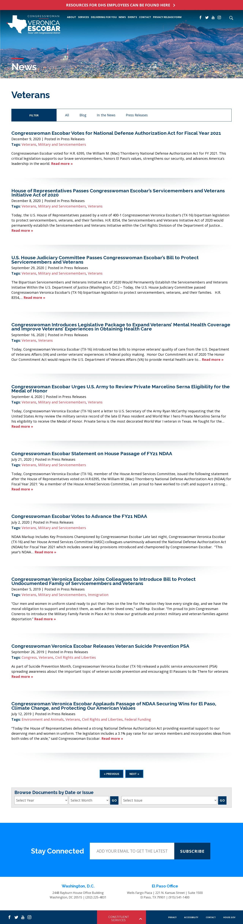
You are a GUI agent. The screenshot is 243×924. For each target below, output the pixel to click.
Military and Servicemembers (62, 144)
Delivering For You (104, 17)
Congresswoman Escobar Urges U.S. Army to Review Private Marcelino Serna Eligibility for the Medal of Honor (120, 389)
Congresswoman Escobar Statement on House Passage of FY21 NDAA (91, 453)
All (67, 115)
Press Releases (137, 115)
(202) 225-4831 (95, 897)
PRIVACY (172, 917)
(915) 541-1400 (179, 897)
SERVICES (83, 17)
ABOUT (71, 17)
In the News (106, 115)
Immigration (98, 594)
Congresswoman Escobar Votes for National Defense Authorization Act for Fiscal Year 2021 (116, 133)
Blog (83, 115)
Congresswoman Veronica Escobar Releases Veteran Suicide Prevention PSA (100, 646)
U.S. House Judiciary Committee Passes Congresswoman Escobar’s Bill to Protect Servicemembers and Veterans (105, 260)
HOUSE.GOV (229, 917)
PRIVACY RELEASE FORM (167, 17)
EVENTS (132, 17)
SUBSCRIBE (192, 851)
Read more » (62, 163)
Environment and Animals (43, 719)
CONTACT (145, 17)
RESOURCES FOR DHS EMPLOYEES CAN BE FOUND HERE (118, 5)
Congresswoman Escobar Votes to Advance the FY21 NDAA (79, 516)
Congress (29, 657)
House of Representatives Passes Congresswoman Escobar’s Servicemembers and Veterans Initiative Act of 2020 (118, 193)
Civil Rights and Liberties (75, 657)
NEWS (122, 17)
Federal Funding (138, 719)
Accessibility (191, 917)
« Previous (111, 774)
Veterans (29, 144)
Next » (134, 774)
